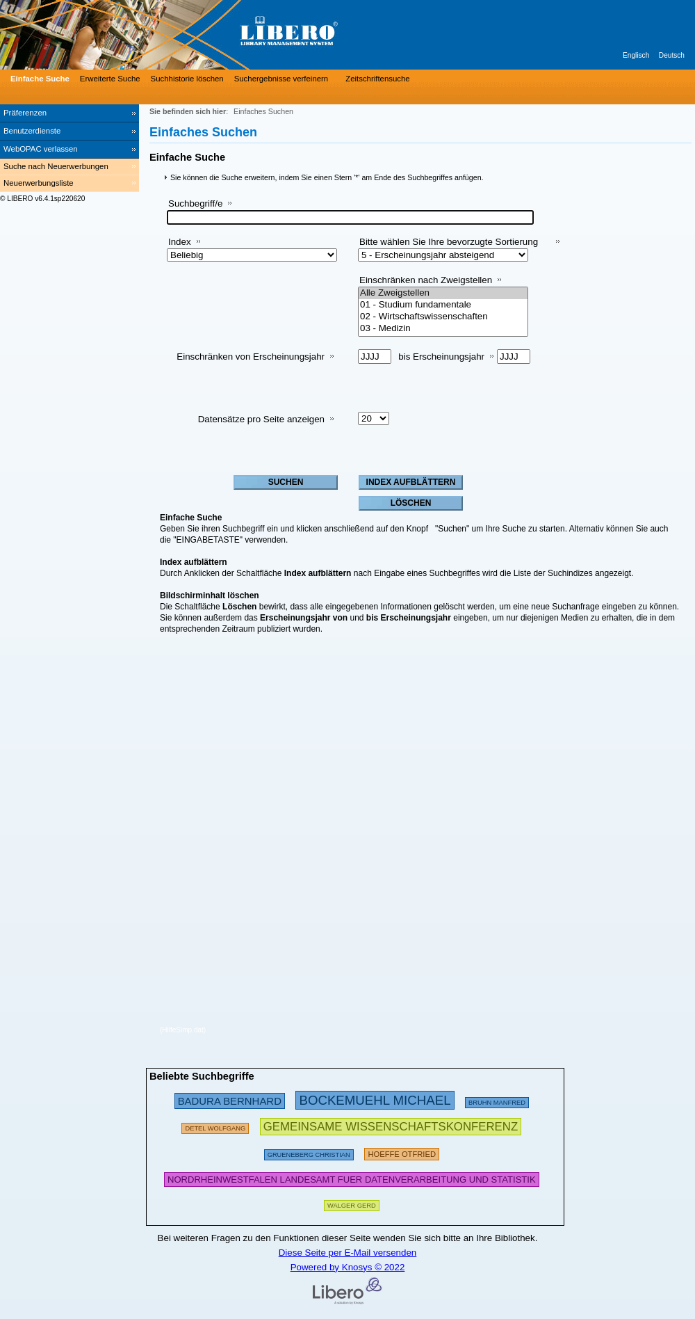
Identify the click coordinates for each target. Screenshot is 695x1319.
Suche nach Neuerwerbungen (55, 166)
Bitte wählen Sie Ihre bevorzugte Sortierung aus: (448, 247)
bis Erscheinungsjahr (441, 356)
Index (179, 242)
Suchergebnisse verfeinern (281, 78)
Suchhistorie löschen (187, 78)
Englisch (636, 55)
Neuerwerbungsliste (38, 183)
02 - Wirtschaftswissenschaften (443, 317)
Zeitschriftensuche (377, 78)
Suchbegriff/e (195, 203)
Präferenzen (25, 113)
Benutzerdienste (31, 131)
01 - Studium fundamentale (443, 305)
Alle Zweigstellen (443, 293)
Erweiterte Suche (110, 78)
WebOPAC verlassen (40, 149)
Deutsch (672, 55)
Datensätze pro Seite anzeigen (261, 419)
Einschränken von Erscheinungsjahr (251, 356)
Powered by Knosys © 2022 (348, 1267)
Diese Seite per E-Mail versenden (348, 1252)
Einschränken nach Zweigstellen (425, 280)
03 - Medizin (443, 329)
